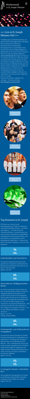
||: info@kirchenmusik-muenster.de (9, 396)
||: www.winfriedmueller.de (13, 55)
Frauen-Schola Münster (15, 179)
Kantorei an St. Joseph (15, 146)
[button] (3, 396)
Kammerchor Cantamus (15, 113)
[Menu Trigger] (26, 3)
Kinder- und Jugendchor (15, 212)
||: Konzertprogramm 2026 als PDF (10, 81)
